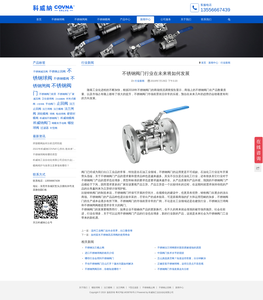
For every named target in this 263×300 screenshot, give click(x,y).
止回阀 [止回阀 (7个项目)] (62, 103)
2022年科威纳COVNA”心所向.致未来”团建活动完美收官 (54, 148)
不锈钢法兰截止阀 (94, 247)
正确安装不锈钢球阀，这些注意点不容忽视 (180, 263)
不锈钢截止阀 (148, 287)
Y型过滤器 (133, 287)
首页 (39, 19)
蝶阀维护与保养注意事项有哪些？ (51, 165)
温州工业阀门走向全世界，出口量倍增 (111, 230)
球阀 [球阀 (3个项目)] (52, 114)
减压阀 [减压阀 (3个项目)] (37, 98)
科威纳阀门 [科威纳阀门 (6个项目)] (42, 123)
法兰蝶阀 (108, 287)
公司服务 (166, 19)
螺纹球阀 (96, 287)
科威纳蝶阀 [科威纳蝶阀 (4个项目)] (67, 117)
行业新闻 (225, 62)
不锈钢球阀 (57, 19)
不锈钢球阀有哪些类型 (45, 154)
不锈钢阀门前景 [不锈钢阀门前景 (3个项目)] (47, 94)
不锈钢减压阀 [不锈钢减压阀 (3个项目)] (40, 71)
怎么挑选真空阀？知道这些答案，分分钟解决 (181, 258)
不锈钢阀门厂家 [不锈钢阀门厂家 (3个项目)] (65, 94)
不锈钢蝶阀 (103, 19)
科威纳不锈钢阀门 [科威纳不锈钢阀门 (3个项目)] (49, 118)
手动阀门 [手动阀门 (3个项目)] (50, 104)
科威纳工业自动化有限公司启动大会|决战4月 (54, 160)
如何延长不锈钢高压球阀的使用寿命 (110, 234)
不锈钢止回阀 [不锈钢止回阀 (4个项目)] (57, 71)
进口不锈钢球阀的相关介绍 (99, 253)
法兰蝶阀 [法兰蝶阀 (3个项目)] (58, 109)
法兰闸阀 (120, 287)
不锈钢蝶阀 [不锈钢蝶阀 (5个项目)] (61, 78)
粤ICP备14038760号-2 (126, 292)
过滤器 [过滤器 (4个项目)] (44, 127)
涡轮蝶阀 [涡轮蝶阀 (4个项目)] (42, 113)
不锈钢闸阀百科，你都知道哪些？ (103, 269)
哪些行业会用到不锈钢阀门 (99, 258)
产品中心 (125, 19)
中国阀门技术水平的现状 (170, 253)
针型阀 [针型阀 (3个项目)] (53, 128)
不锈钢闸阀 (80, 19)
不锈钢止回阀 (165, 287)
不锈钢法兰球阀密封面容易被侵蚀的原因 (179, 247)
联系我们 (206, 19)
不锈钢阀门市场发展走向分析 (173, 269)
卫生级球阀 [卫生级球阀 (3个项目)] (48, 98)
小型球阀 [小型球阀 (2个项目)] (40, 104)
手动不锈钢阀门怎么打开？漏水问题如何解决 (109, 263)
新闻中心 (145, 19)
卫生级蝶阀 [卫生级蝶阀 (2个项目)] (60, 99)
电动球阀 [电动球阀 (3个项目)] (61, 114)
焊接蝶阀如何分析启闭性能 (47, 143)
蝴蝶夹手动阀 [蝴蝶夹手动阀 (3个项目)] (59, 123)
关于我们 (186, 19)
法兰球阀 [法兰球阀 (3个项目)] (47, 109)
